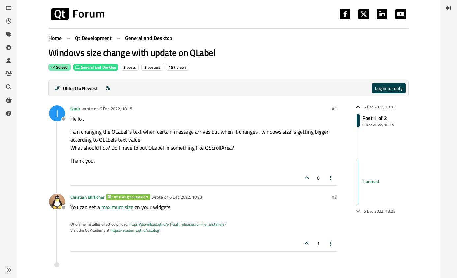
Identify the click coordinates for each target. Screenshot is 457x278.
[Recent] (9, 21)
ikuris (75, 108)
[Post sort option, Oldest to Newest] (76, 88)
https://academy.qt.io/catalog (134, 230)
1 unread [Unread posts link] (370, 181)
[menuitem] (448, 8)
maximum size (117, 207)
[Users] (9, 60)
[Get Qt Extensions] (9, 100)
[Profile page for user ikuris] (57, 113)
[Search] (9, 87)
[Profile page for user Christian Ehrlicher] (57, 201)
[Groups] (9, 74)
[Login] (448, 8)
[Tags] (9, 34)
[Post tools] (331, 178)
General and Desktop (95, 67)
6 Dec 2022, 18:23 (185, 197)
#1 (334, 108)
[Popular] (9, 47)
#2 (334, 197)
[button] (9, 270)
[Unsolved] (9, 113)
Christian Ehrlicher (87, 197)
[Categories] (9, 8)
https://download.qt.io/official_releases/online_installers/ (177, 224)
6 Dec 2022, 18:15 (116, 108)
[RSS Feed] (108, 88)
